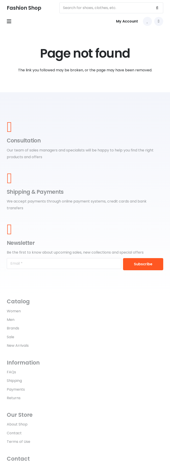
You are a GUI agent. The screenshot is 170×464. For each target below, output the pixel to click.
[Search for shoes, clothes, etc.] (111, 7)
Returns (14, 398)
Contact (14, 433)
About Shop (17, 424)
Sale (10, 337)
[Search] (157, 8)
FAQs (11, 372)
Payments (16, 389)
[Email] (64, 263)
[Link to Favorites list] (147, 21)
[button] (9, 21)
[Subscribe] (143, 264)
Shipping (14, 380)
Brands (13, 328)
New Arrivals (18, 345)
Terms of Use (18, 441)
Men (10, 319)
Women (14, 311)
